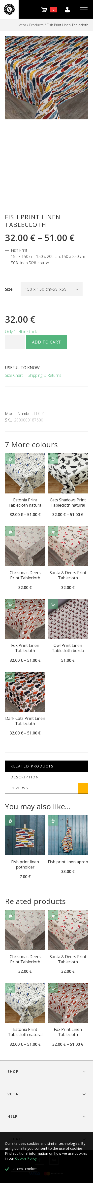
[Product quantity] (15, 342)
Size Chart (14, 375)
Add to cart (46, 342)
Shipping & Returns (44, 375)
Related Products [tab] (32, 766)
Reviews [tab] (49, 788)
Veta (22, 25)
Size (9, 289)
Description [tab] (24, 777)
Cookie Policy (26, 1158)
